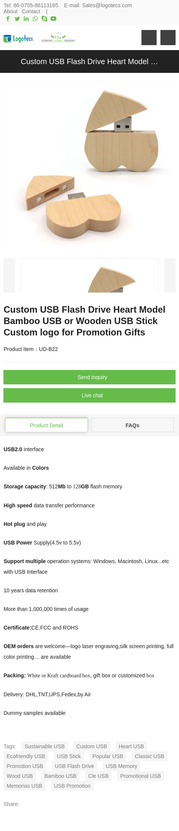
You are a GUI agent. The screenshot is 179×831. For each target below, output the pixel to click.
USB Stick (69, 756)
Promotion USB (24, 766)
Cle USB (98, 776)
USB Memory (121, 766)
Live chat (92, 395)
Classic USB (149, 756)
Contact (31, 11)
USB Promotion (72, 786)
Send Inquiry (92, 377)
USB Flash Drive (74, 766)
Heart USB (131, 746)
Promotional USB (140, 776)
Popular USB (108, 756)
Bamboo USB (60, 776)
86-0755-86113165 (35, 5)
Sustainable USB (45, 746)
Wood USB (19, 776)
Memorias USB (24, 786)
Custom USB (91, 746)
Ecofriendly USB (25, 756)
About (10, 11)
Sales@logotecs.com (107, 5)
